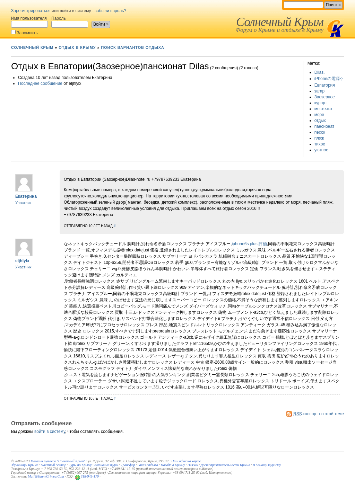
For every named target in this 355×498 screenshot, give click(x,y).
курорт (320, 102)
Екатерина (26, 196)
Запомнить (24, 32)
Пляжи (193, 465)
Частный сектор (53, 465)
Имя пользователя (29, 22)
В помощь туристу (267, 465)
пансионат (324, 126)
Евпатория (324, 85)
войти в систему (49, 431)
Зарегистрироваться (30, 10)
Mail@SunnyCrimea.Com (46, 476)
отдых (320, 120)
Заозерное (324, 97)
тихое (319, 144)
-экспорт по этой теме (318, 413)
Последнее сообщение (40, 83)
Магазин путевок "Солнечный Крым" (58, 461)
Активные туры (106, 465)
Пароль (69, 22)
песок (319, 132)
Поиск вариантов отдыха (132, 47)
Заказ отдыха (148, 465)
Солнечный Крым (279, 22)
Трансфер (128, 465)
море (319, 114)
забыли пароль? (110, 10)
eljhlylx (22, 260)
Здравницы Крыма (24, 465)
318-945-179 (90, 476)
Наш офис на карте (186, 461)
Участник (23, 203)
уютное (321, 150)
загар (319, 91)
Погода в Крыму (173, 465)
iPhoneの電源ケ (329, 78)
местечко (323, 108)
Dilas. (319, 72)
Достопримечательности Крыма (225, 465)
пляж (319, 138)
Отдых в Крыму (77, 47)
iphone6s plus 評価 (249, 243)
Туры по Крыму (80, 465)
